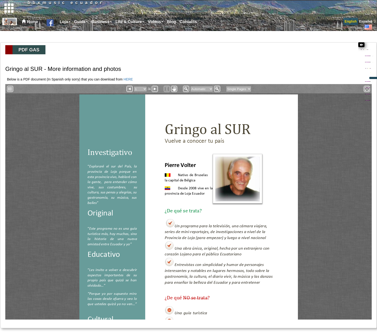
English (351, 33)
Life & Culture (129, 33)
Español (365, 33)
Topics (309, 60)
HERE (128, 79)
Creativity (308, 67)
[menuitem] (64, 33)
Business (101, 33)
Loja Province (313, 130)
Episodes (310, 105)
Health (303, 116)
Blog (171, 33)
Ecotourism (308, 123)
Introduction (312, 88)
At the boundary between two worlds (331, 94)
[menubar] (127, 33)
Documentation (322, 110)
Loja (65, 33)
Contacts (188, 33)
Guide (81, 33)
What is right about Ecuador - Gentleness (335, 99)
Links (302, 138)
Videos (155, 33)
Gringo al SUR (311, 82)
